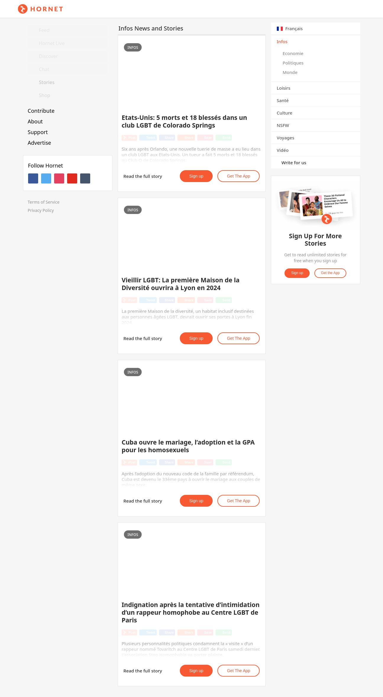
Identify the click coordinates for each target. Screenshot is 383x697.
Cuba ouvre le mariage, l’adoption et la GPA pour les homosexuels (188, 446)
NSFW (283, 125)
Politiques (293, 63)
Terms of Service (44, 202)
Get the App (238, 176)
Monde (290, 72)
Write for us (294, 162)
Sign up (196, 176)
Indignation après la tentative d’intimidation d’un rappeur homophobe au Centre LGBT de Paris (190, 612)
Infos (282, 41)
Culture (284, 113)
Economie (293, 53)
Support (38, 132)
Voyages (286, 138)
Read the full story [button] (142, 176)
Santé (283, 100)
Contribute (41, 110)
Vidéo (283, 150)
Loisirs (283, 88)
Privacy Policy (41, 210)
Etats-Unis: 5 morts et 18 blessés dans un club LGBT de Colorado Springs (184, 121)
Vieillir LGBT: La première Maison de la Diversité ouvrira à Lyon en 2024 (181, 284)
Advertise (39, 142)
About (35, 121)
